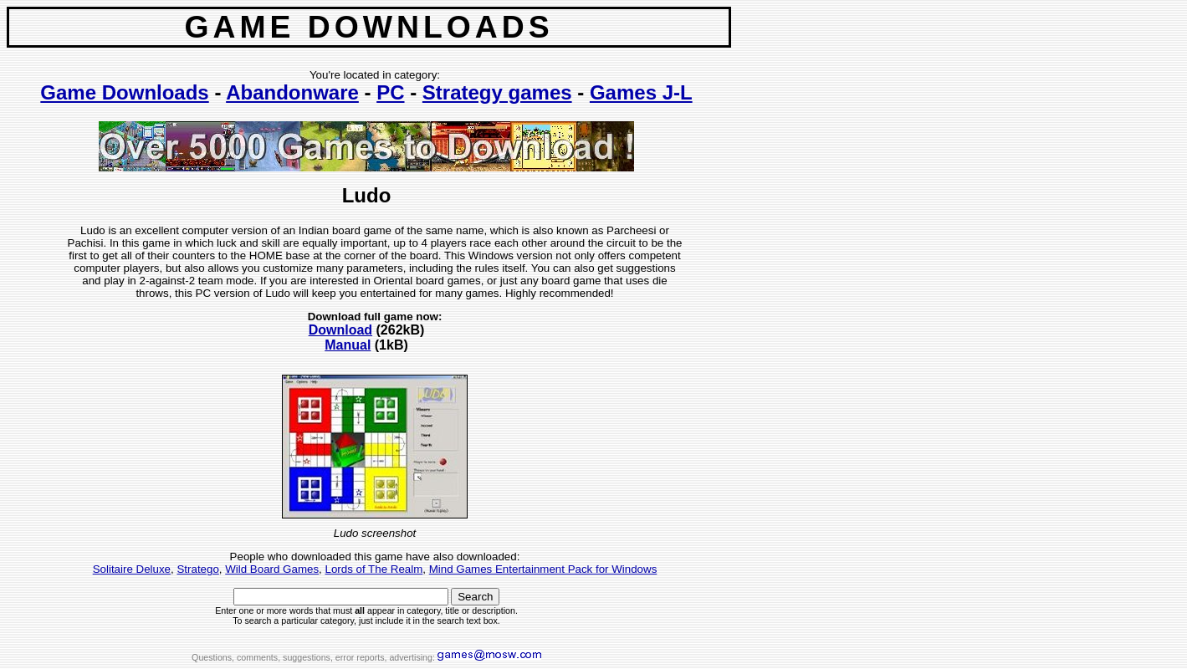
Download (340, 330)
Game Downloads (124, 92)
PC (390, 92)
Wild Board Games (272, 569)
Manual (348, 345)
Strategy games (497, 92)
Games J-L (641, 92)
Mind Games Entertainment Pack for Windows (543, 569)
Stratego (197, 569)
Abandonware (292, 92)
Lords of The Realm (374, 569)
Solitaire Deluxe (132, 569)
